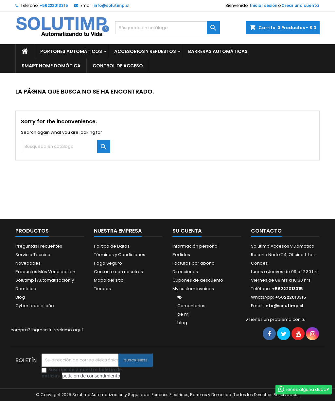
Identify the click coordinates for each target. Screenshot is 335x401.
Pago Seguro (108, 263)
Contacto (266, 231)
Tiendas (102, 289)
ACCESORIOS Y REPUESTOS (145, 51)
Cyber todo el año (34, 306)
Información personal (195, 246)
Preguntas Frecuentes (38, 246)
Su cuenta (187, 231)
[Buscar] (167, 27)
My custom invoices (193, 289)
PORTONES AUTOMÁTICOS (71, 51)
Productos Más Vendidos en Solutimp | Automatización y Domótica (45, 280)
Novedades (28, 263)
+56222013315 (54, 5)
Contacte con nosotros (118, 272)
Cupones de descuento (197, 280)
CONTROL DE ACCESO (118, 65)
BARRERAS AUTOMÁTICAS (218, 51)
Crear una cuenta (300, 5)
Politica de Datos (112, 246)
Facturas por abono (193, 263)
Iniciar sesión (263, 5)
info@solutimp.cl (112, 5)
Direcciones (185, 272)
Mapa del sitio (109, 280)
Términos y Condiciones (119, 255)
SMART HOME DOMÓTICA (51, 65)
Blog (20, 297)
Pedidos (181, 255)
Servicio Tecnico (32, 255)
